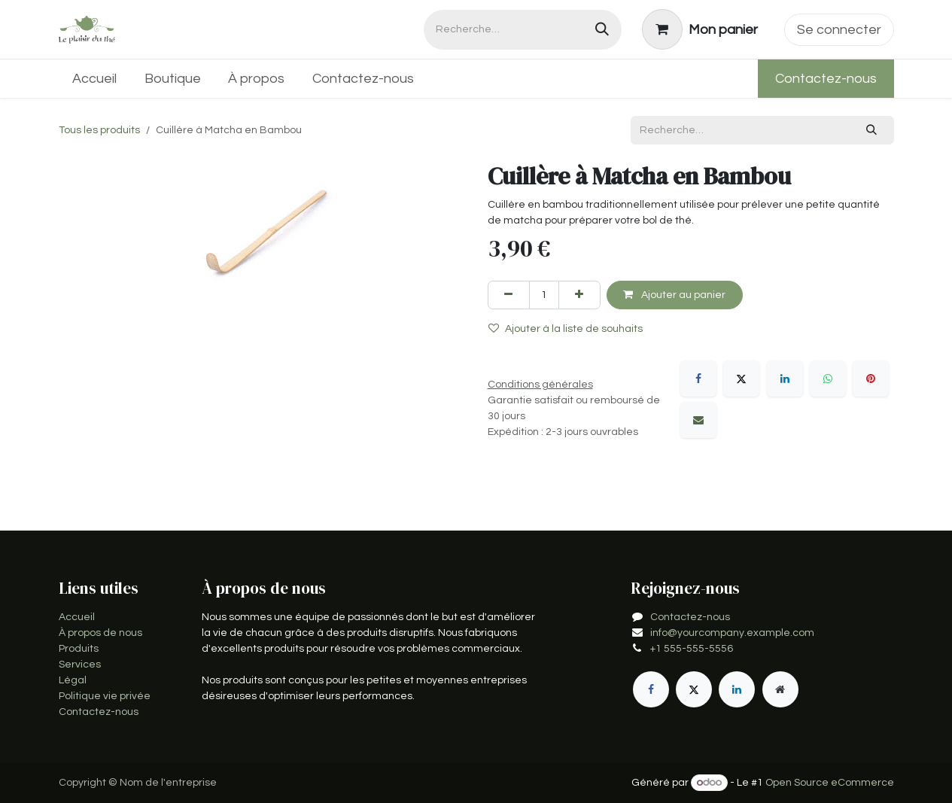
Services (80, 664)
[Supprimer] (509, 295)
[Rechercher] (602, 30)
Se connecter (839, 30)
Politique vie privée (105, 696)
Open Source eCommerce (829, 782)
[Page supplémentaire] (780, 689)
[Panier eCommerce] (699, 29)
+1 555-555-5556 (691, 648)
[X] (741, 378)
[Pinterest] (871, 378)
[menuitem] (95, 78)
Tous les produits (99, 130)
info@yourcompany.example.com (732, 633)
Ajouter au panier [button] (674, 294)
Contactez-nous (826, 78)
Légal (73, 680)
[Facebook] (698, 378)
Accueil (77, 617)
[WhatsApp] (828, 378)
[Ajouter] (579, 295)
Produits (79, 648)
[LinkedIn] (785, 378)
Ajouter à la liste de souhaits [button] (565, 328)
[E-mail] (698, 420)
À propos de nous (100, 633)
